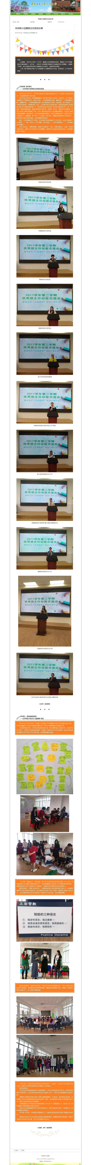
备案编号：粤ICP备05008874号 (45, 1161)
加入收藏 (47, 1155)
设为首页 (43, 1155)
